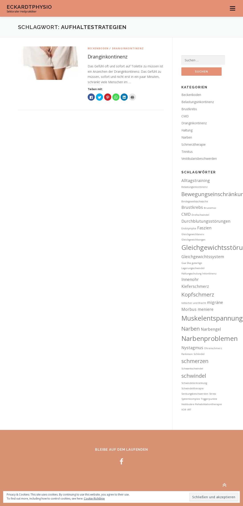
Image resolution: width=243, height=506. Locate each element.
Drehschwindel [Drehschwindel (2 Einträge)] (200, 214)
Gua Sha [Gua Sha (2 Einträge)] (186, 263)
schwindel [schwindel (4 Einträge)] (193, 375)
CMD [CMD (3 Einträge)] (186, 214)
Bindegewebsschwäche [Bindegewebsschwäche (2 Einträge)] (194, 201)
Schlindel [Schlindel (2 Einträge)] (199, 354)
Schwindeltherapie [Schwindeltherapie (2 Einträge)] (192, 388)
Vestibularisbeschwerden (199, 158)
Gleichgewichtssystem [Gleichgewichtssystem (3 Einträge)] (202, 256)
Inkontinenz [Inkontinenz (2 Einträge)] (209, 273)
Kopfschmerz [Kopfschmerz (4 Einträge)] (197, 294)
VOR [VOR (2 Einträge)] (183, 409)
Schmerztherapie (193, 144)
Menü (232, 8)
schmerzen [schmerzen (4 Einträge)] (195, 361)
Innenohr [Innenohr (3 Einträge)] (190, 279)
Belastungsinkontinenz (197, 102)
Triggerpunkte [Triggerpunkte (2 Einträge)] (209, 398)
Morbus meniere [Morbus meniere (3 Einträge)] (197, 309)
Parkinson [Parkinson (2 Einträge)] (187, 354)
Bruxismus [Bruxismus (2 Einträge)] (210, 207)
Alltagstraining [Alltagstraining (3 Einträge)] (195, 180)
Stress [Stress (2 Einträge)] (212, 393)
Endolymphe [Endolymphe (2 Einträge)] (188, 228)
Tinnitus (187, 151)
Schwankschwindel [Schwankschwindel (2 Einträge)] (192, 368)
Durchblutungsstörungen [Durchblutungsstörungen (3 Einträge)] (205, 221)
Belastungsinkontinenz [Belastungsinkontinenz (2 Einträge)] (194, 187)
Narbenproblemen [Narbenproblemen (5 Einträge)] (209, 338)
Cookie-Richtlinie (94, 498)
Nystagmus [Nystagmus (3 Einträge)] (192, 347)
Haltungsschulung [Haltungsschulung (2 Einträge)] (191, 273)
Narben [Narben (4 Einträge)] (190, 328)
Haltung (186, 130)
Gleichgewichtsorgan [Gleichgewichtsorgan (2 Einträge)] (193, 239)
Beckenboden (98, 48)
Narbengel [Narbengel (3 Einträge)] (211, 329)
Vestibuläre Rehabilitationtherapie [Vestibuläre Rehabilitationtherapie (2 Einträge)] (201, 404)
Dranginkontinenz (128, 48)
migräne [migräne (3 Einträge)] (215, 302)
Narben (186, 137)
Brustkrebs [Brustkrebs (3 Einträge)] (192, 207)
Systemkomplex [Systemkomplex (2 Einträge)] (190, 398)
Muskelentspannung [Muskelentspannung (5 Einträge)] (212, 318)
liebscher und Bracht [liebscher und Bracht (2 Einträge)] (193, 303)
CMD (185, 116)
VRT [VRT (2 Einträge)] (189, 409)
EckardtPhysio (29, 7)
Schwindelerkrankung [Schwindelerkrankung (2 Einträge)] (194, 383)
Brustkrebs (189, 109)
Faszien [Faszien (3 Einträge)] (204, 227)
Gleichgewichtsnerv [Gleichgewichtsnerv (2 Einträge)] (192, 234)
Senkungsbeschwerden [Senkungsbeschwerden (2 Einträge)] (194, 393)
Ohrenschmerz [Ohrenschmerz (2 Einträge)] (213, 348)
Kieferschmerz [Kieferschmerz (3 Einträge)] (195, 286)
